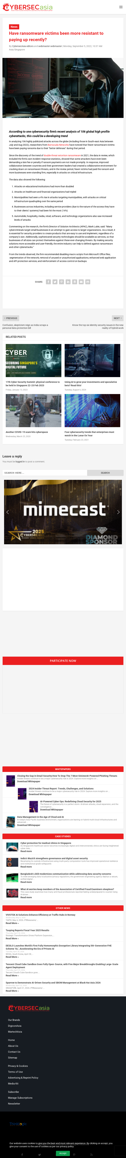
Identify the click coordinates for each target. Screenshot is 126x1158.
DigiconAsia (14, 1025)
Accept (62, 1153)
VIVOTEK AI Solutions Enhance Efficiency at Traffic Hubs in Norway (40, 915)
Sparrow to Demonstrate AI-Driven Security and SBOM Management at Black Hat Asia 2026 (53, 982)
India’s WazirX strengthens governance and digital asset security (54, 858)
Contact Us (14, 1051)
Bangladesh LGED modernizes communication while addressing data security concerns (66, 874)
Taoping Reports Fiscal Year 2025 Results (27, 930)
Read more (26, 851)
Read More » (12, 923)
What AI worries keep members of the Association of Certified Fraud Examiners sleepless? (67, 889)
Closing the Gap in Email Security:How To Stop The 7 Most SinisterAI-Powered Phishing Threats (67, 776)
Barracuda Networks (58, 145)
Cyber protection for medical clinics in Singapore (46, 843)
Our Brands (14, 1020)
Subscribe (13, 1091)
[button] (7, 512)
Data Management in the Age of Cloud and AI (40, 817)
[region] (62, 512)
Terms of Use (15, 1071)
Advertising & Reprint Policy (23, 1077)
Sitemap (12, 1057)
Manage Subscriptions (20, 1097)
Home (11, 1040)
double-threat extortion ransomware (62, 155)
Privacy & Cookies (18, 1066)
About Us (13, 1045)
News (14, 26)
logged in (20, 461)
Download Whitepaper (28, 781)
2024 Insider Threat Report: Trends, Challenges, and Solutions (61, 788)
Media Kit (13, 1083)
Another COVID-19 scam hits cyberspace (27, 432)
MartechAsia (15, 1031)
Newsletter (14, 1103)
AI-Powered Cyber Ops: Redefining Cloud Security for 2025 (70, 801)
